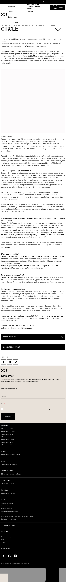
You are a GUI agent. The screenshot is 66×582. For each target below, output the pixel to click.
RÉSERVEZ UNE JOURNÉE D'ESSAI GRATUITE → (16, 8)
